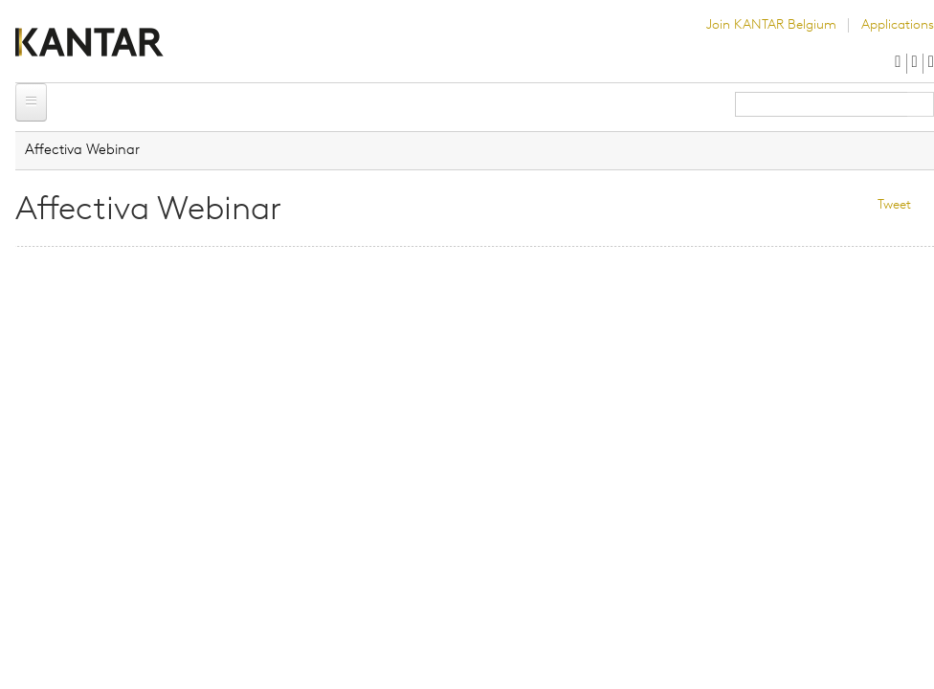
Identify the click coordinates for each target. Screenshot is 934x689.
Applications (897, 25)
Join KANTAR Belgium (771, 25)
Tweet (894, 205)
